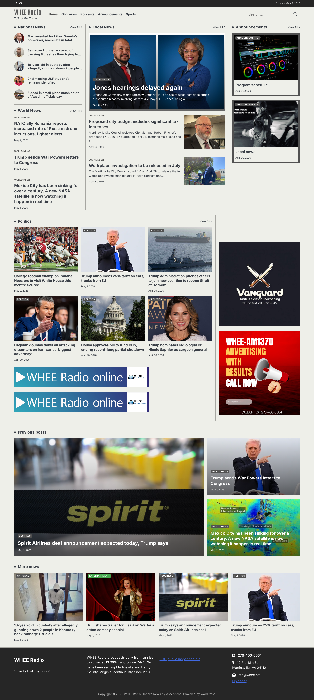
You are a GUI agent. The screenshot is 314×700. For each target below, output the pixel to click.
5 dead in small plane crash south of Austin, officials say (54, 95)
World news (22, 118)
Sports (127, 15)
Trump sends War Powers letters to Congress (41, 160)
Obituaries (68, 15)
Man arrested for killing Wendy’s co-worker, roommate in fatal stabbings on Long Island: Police (55, 41)
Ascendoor (173, 694)
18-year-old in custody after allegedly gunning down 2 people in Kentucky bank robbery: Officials (54, 69)
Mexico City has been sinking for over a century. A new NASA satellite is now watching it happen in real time (47, 193)
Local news (101, 80)
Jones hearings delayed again (143, 88)
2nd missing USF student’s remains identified (54, 81)
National (23, 575)
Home (54, 15)
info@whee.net (246, 675)
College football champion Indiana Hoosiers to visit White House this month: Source (44, 279)
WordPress (208, 694)
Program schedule (252, 85)
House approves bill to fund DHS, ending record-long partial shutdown (110, 349)
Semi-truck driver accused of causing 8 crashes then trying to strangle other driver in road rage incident (52, 56)
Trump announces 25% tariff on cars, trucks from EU (109, 277)
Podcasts (85, 15)
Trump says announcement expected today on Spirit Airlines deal (192, 627)
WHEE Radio (29, 12)
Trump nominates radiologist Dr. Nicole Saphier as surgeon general (178, 346)
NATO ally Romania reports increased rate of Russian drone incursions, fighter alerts (47, 129)
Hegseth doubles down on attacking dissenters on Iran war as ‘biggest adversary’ (46, 349)
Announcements (107, 15)
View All (74, 28)
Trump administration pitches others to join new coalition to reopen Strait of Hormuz (174, 279)
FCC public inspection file (180, 659)
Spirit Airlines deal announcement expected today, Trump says (102, 542)
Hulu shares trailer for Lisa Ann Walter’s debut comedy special (114, 627)
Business (25, 535)
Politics (22, 230)
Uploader (239, 681)
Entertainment (99, 575)
